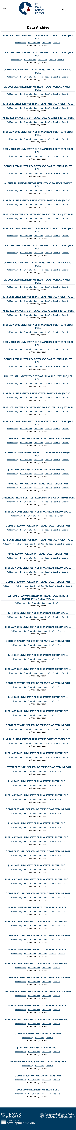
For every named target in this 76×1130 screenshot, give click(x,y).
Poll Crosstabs (34, 42)
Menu (6, 8)
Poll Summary (20, 42)
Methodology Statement (39, 45)
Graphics (65, 77)
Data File (56, 42)
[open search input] (63, 8)
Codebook (46, 42)
